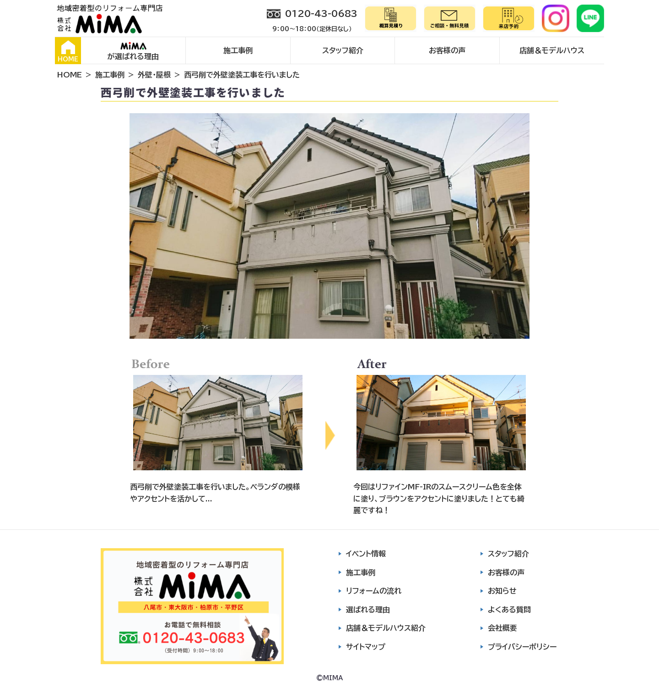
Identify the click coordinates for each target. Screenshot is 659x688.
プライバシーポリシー (522, 646)
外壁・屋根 (154, 74)
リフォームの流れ (373, 590)
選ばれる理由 (368, 609)
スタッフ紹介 (342, 50)
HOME (68, 51)
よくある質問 (509, 609)
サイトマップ (365, 646)
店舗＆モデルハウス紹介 (386, 628)
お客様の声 (447, 50)
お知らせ (502, 590)
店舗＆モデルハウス (551, 50)
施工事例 (238, 50)
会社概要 (502, 628)
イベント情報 (366, 553)
